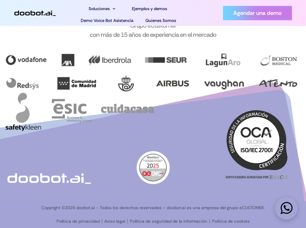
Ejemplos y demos (149, 9)
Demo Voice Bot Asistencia (107, 20)
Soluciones (102, 8)
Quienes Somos (160, 20)
